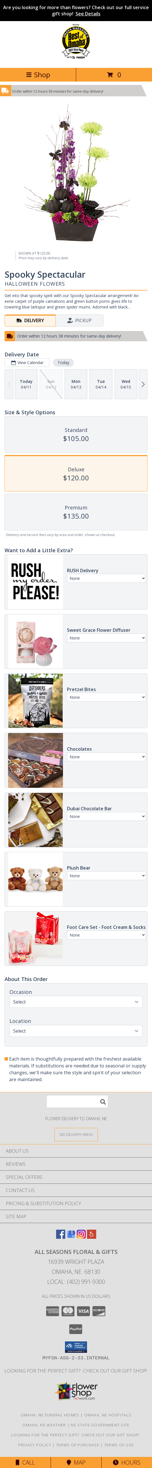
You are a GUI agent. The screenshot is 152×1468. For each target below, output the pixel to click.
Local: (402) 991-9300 (76, 1282)
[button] (76, 1347)
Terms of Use (119, 1444)
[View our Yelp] (91, 1237)
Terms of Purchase (77, 1444)
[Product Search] (77, 1101)
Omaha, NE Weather (44, 1425)
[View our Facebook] (60, 1237)
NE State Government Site (100, 1425)
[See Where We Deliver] (76, 1134)
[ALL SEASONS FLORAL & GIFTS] (76, 59)
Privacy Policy (34, 1444)
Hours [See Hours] (127, 1462)
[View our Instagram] (81, 1237)
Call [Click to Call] (25, 1462)
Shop (38, 74)
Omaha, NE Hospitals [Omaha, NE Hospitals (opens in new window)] (108, 1415)
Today (63, 362)
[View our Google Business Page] (71, 1237)
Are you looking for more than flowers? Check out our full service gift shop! (76, 10)
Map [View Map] (76, 1462)
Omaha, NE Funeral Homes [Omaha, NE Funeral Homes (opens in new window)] (50, 1415)
